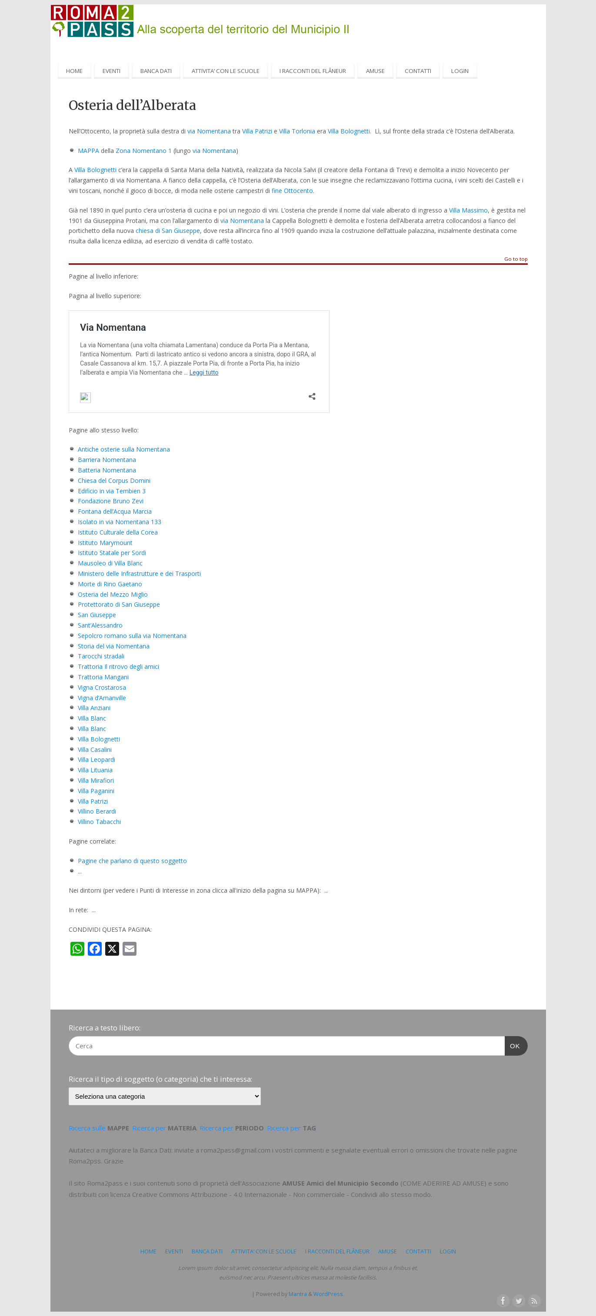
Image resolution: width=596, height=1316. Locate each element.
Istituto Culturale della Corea (118, 532)
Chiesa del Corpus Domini (114, 480)
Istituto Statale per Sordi (112, 552)
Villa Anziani (94, 708)
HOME (74, 71)
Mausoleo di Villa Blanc (110, 563)
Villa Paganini (96, 791)
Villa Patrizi (257, 131)
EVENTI (111, 71)
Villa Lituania (95, 770)
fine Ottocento (292, 190)
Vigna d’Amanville (102, 698)
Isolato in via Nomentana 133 (119, 522)
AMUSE (375, 71)
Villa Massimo (468, 210)
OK (512, 1045)
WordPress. (328, 1294)
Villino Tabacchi (99, 822)
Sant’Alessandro (100, 625)
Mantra (298, 1294)
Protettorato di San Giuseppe (119, 604)
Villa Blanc (92, 718)
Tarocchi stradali (101, 656)
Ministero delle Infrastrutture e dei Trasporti (139, 573)
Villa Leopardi (96, 759)
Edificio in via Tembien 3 (112, 491)
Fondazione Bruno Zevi (110, 501)
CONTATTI (418, 71)
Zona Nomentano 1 (144, 150)
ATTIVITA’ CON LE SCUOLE (226, 71)
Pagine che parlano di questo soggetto (132, 861)
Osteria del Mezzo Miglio (113, 594)
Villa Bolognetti (349, 131)
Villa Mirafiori (96, 780)
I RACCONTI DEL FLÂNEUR (313, 71)
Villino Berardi (97, 811)
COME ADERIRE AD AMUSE (443, 1183)
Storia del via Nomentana (114, 646)
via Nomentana (209, 131)
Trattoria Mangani (103, 677)
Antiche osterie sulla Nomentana (124, 449)
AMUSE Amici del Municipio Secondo (340, 1183)
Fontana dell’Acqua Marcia (115, 511)
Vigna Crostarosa (102, 687)
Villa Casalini (95, 749)
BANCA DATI (156, 71)
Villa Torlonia (297, 131)
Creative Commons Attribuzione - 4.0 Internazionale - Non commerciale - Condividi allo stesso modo (281, 1194)
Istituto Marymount (105, 542)
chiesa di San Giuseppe (168, 230)
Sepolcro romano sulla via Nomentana (132, 635)
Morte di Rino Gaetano (110, 584)
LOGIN (460, 71)
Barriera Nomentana (107, 459)
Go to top (516, 259)
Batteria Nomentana (107, 470)
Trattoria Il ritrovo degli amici (118, 666)
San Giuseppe (97, 615)
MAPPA (88, 150)
